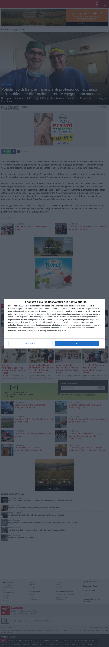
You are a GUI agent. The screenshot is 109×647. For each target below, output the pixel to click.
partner (26, 306)
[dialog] (54, 323)
